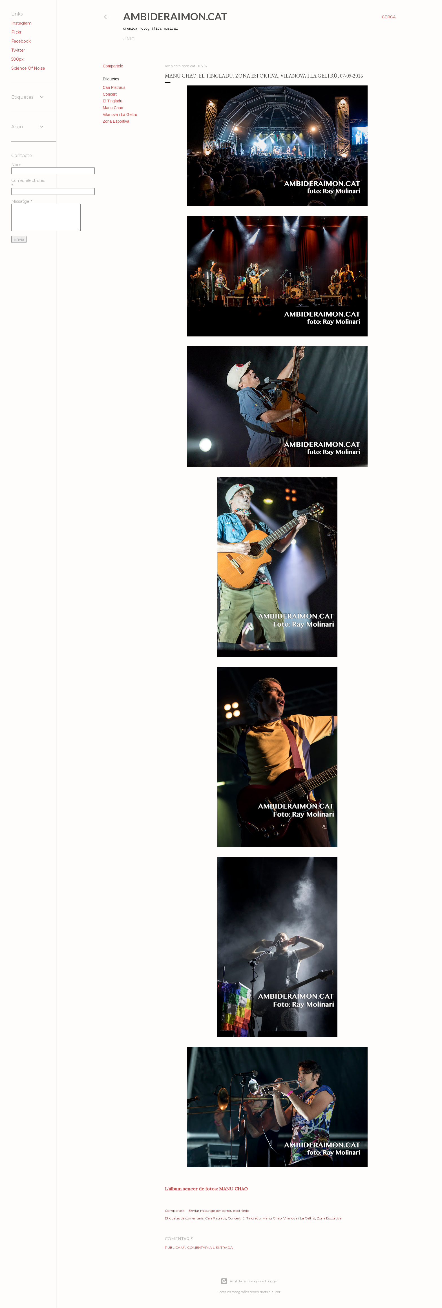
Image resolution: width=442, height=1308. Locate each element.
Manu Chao (113, 107)
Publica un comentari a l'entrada (199, 1247)
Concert (110, 94)
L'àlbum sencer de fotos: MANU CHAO (206, 1189)
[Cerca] (388, 17)
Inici (130, 38)
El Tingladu (112, 101)
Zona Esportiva (116, 121)
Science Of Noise (28, 68)
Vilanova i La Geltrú (120, 114)
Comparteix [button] (113, 66)
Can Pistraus (114, 87)
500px (17, 59)
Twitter (18, 50)
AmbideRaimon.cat (175, 16)
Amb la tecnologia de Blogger (249, 1281)
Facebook (21, 41)
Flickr (16, 32)
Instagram (21, 23)
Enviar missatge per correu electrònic (219, 1210)
